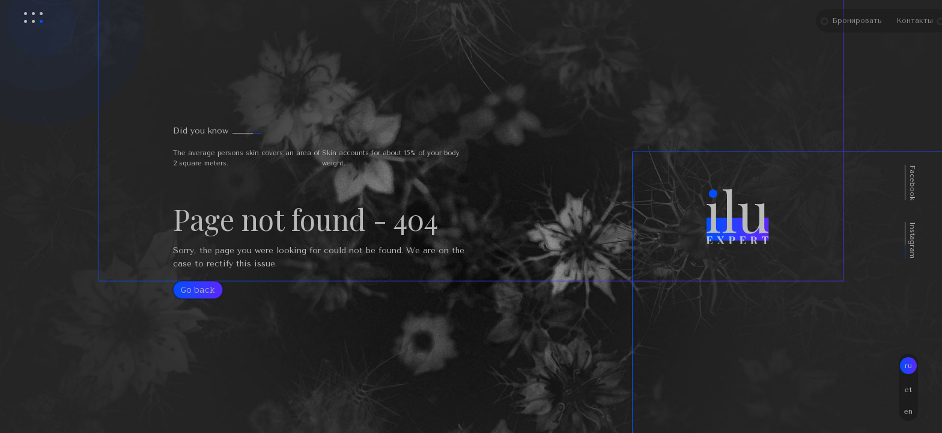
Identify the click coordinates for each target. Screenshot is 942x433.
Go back (198, 289)
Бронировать (870, 20)
